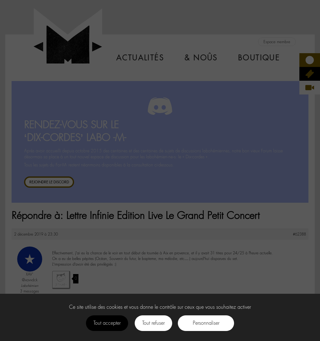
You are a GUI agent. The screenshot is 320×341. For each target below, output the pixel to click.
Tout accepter (107, 323)
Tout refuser (153, 323)
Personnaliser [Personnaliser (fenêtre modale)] (206, 323)
